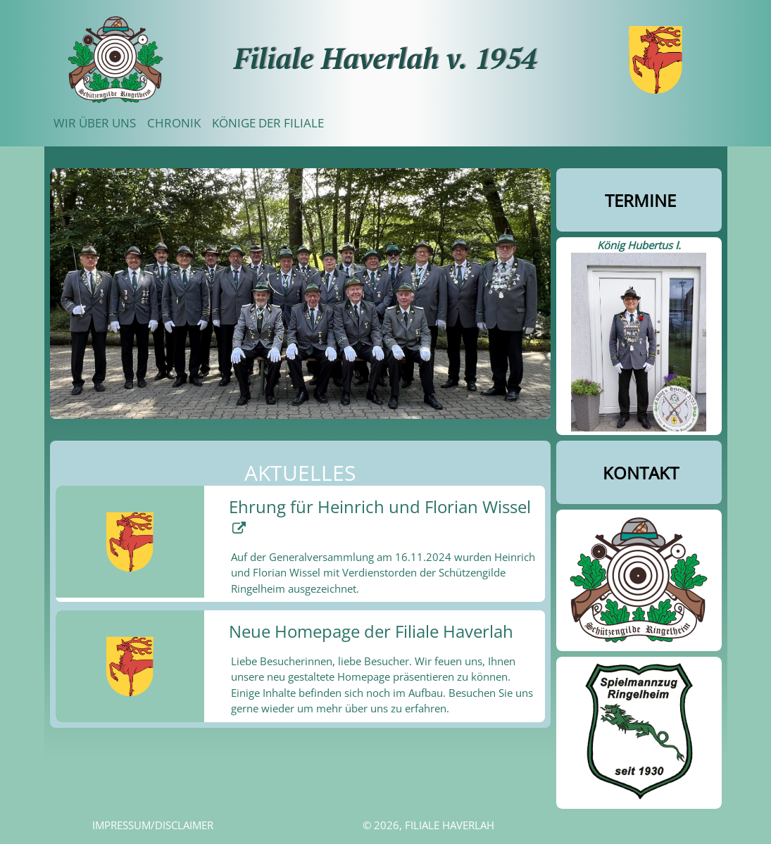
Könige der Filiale (268, 123)
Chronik (174, 123)
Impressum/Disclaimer (152, 825)
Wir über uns (95, 123)
